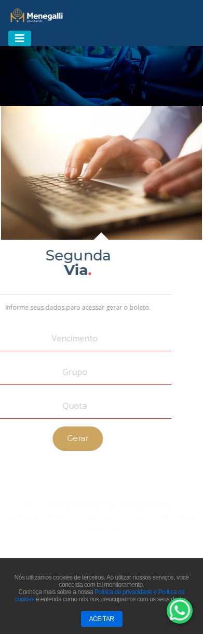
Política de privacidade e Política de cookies (99, 596)
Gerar (64, 438)
